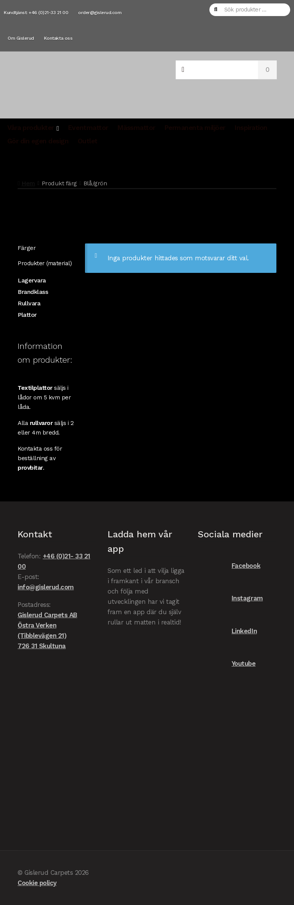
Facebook (229, 566)
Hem (28, 183)
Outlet (88, 141)
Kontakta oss (58, 38)
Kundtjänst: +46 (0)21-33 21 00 (36, 12)
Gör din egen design (38, 141)
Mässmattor (136, 127)
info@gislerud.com (46, 587)
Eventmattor (88, 127)
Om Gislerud (21, 38)
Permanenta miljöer (194, 127)
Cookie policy (37, 883)
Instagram (230, 598)
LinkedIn (227, 631)
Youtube (226, 663)
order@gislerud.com (99, 12)
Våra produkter (30, 127)
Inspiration (251, 127)
